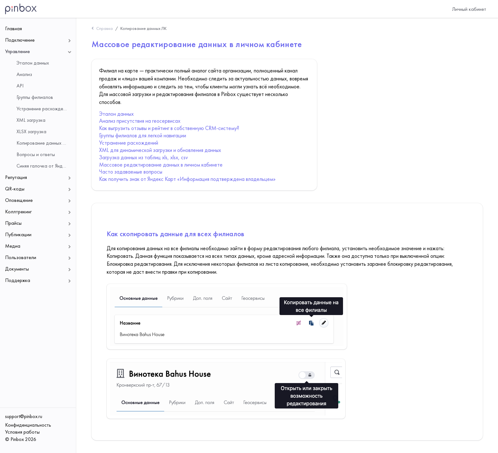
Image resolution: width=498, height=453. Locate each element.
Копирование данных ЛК (143, 28)
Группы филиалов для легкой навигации (142, 135)
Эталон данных (116, 113)
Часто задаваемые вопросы (130, 171)
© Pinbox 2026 (20, 439)
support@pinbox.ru (23, 416)
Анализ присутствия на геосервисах (139, 120)
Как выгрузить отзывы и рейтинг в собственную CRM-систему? (169, 128)
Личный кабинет (469, 9)
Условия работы (22, 432)
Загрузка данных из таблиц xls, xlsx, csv (143, 157)
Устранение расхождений (128, 142)
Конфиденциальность (28, 425)
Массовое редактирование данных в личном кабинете (161, 164)
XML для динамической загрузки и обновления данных (160, 150)
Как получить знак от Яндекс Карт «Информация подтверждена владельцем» (187, 178)
